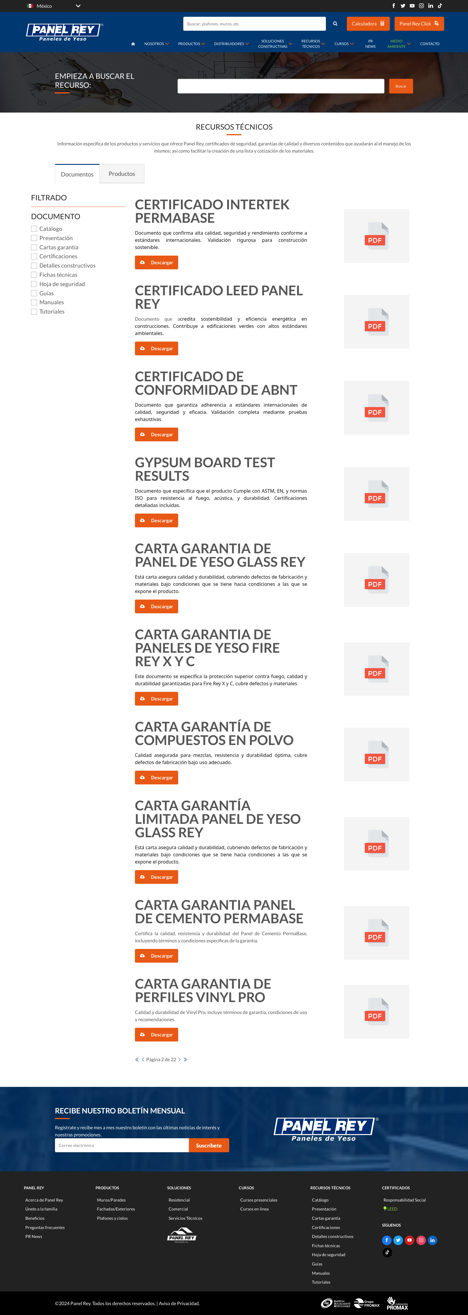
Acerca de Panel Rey (44, 1199)
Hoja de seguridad (328, 1254)
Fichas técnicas (326, 1245)
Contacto (430, 44)
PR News (370, 44)
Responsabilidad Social (405, 1199)
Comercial (178, 1208)
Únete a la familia (41, 1208)
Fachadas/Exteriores (116, 1208)
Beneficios (34, 1218)
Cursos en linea (254, 1208)
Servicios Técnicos (185, 1218)
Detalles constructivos (332, 1236)
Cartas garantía (326, 1218)
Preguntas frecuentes (45, 1227)
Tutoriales (321, 1282)
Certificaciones (326, 1227)
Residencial (179, 1199)
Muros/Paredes (111, 1199)
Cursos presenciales (258, 1199)
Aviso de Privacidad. (179, 1303)
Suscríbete (209, 1145)
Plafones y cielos (112, 1218)
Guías (317, 1263)
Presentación (324, 1208)
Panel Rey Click (419, 23)
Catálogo (320, 1199)
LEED (391, 1208)
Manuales (321, 1273)
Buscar (401, 86)
